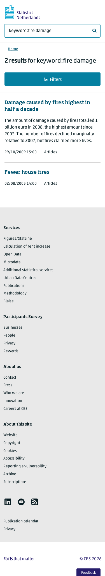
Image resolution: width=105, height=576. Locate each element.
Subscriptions (15, 482)
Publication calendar (20, 521)
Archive (9, 474)
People (9, 335)
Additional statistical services (28, 270)
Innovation (12, 401)
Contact (9, 378)
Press (7, 385)
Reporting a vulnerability (24, 466)
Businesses (12, 328)
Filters (53, 79)
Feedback (88, 573)
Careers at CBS (15, 409)
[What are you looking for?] (52, 31)
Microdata (11, 262)
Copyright (11, 443)
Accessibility (14, 458)
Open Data (12, 254)
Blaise (8, 301)
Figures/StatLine (17, 239)
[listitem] (7, 501)
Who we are (13, 393)
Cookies (10, 451)
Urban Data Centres (19, 278)
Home (13, 49)
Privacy (9, 343)
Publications (13, 286)
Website (10, 435)
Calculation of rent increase (26, 246)
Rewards (10, 351)
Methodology (15, 293)
